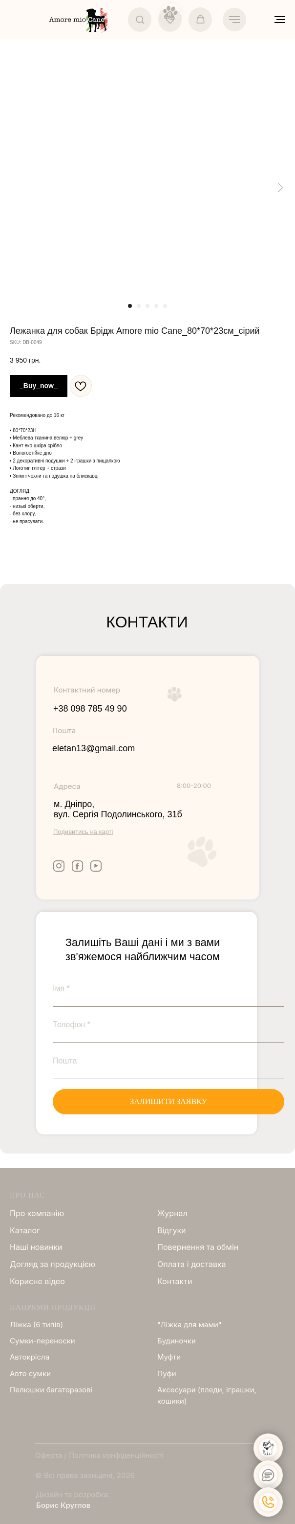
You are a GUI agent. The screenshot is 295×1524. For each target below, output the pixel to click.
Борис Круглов (63, 1505)
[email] (168, 1061)
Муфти (169, 1357)
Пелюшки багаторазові (51, 1389)
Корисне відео (37, 1281)
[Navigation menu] (234, 19)
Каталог (25, 1230)
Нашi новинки (36, 1247)
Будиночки (176, 1340)
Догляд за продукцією (52, 1264)
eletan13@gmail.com (93, 748)
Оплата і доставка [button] (191, 1264)
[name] (168, 988)
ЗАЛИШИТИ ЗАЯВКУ (168, 1101)
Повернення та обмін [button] (197, 1247)
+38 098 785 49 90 (90, 709)
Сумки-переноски (42, 1340)
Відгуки (171, 1230)
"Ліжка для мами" (189, 1324)
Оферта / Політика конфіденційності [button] (99, 1455)
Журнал (172, 1213)
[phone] (168, 1025)
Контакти (174, 1281)
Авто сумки (30, 1373)
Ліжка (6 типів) (36, 1324)
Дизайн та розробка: (73, 1494)
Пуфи (166, 1373)
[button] (140, 19)
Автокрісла (29, 1357)
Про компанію (37, 1213)
